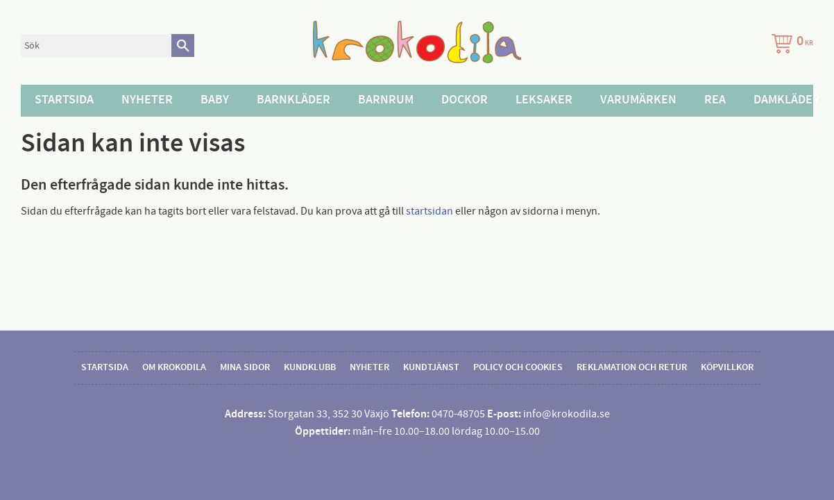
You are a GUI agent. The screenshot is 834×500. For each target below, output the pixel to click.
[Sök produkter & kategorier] (96, 45)
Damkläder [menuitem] (787, 100)
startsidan (429, 211)
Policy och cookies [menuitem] (518, 367)
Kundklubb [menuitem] (310, 367)
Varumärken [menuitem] (638, 100)
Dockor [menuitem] (464, 100)
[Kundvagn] (789, 45)
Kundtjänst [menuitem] (431, 367)
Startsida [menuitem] (64, 100)
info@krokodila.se (566, 414)
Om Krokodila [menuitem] (174, 367)
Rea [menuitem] (715, 100)
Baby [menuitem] (215, 100)
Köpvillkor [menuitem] (727, 367)
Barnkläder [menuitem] (293, 100)
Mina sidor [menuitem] (245, 367)
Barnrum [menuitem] (386, 100)
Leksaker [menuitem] (544, 100)
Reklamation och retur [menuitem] (632, 367)
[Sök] (182, 45)
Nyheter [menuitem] (147, 100)
